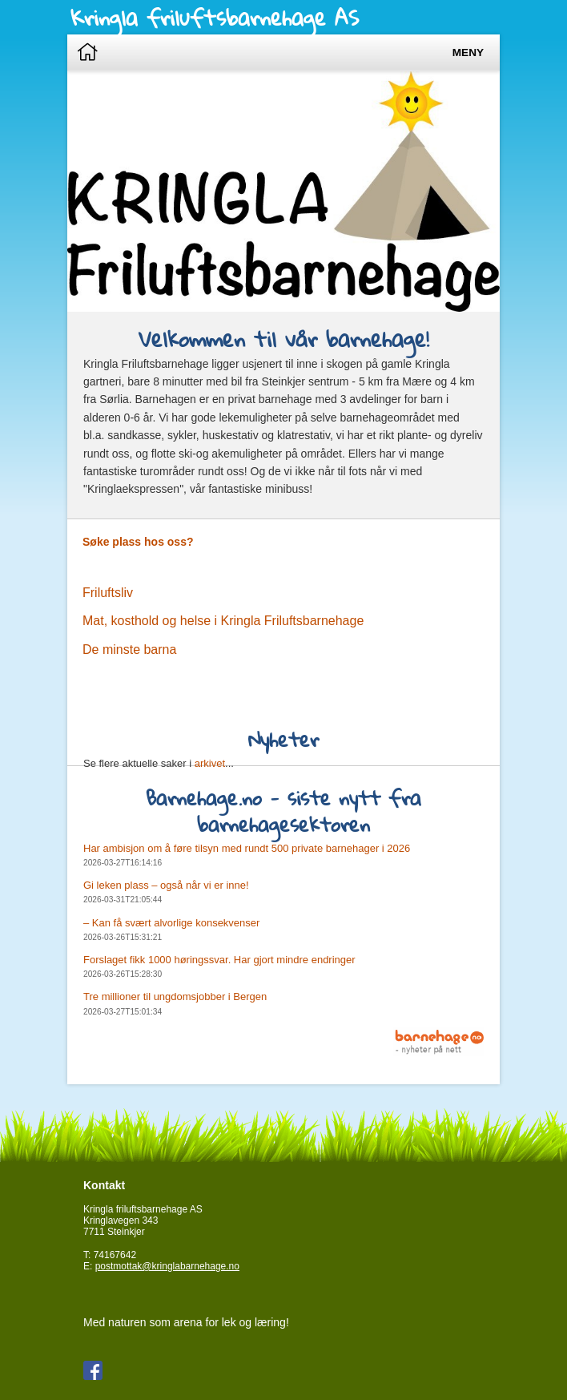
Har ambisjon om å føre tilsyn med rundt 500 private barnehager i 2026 (246, 848)
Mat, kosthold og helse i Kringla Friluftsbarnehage (223, 620)
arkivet (210, 763)
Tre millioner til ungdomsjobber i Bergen (175, 996)
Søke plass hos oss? (138, 541)
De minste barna (129, 649)
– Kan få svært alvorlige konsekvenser (171, 923)
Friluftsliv (107, 592)
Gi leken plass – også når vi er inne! (166, 885)
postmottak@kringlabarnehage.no (167, 1266)
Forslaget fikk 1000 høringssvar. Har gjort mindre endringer (219, 960)
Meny (468, 52)
